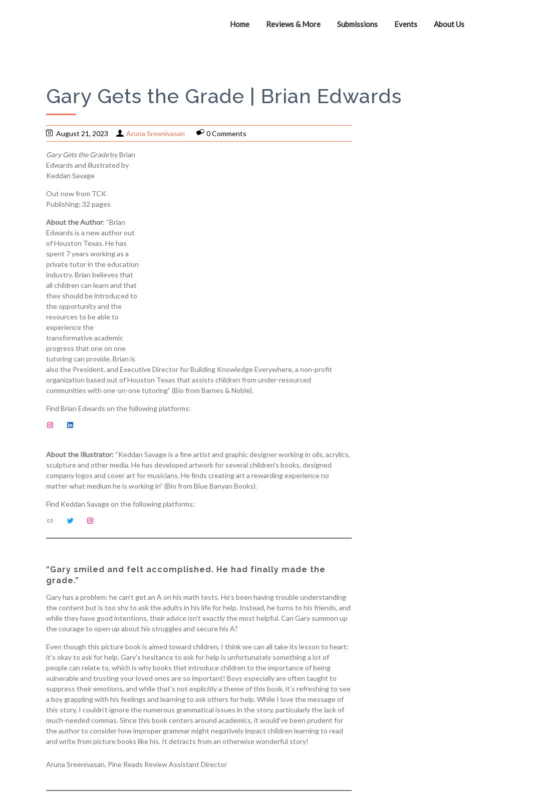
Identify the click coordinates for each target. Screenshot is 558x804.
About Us (449, 24)
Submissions (357, 24)
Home (239, 24)
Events (405, 24)
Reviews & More (293, 24)
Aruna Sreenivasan (155, 133)
